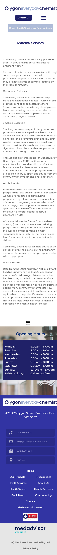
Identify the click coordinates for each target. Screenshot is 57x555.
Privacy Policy (30, 548)
